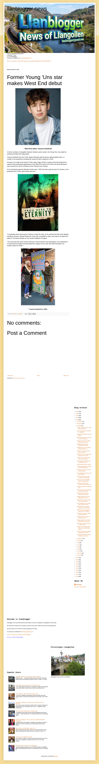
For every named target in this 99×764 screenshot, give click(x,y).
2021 (77, 557)
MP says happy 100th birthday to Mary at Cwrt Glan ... (84, 490)
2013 (77, 574)
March (78, 551)
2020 (77, 559)
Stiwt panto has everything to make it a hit (25, 728)
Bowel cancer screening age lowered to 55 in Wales (83, 510)
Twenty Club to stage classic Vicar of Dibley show (83, 458)
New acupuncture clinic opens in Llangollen (84, 431)
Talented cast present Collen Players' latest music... (83, 441)
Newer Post (10, 375)
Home (38, 375)
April (78, 549)
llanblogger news (27, 9)
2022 (77, 419)
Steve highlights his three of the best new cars (84, 474)
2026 (77, 411)
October (79, 425)
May (78, 546)
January (79, 555)
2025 (77, 413)
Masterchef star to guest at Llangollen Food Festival (83, 507)
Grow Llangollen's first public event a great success (83, 504)
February (79, 553)
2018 (77, 564)
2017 (77, 566)
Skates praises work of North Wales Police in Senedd (83, 520)
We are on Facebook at (12, 61)
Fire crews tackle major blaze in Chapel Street (26, 711)
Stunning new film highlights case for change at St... (83, 480)
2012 (77, 576)
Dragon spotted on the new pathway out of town (83, 497)
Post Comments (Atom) (19, 378)
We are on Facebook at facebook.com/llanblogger (18, 634)
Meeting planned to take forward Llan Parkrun (82, 445)
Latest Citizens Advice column (84, 464)
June (78, 544)
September (80, 538)
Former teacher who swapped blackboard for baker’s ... (84, 532)
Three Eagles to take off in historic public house (27, 693)
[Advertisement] (81, 95)
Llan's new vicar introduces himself (24, 737)
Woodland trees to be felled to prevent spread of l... (84, 448)
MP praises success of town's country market (84, 470)
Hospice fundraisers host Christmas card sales (83, 494)
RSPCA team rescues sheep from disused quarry (83, 500)
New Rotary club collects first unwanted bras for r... (84, 461)
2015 (77, 570)
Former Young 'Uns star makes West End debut (84, 428)
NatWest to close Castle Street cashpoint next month (84, 455)
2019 (77, 562)
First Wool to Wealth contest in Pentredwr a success (84, 535)
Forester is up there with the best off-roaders (83, 451)
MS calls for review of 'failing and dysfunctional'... (83, 514)
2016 (77, 568)
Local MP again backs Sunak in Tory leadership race (84, 467)
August (79, 540)
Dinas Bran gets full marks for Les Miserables (26, 745)
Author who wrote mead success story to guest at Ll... (84, 484)
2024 (77, 415)
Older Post (66, 375)
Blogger (56, 756)
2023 (77, 417)
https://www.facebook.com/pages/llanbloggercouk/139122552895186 (34, 61)
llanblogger (79, 584)
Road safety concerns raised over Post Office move (28, 685)
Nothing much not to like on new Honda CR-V (83, 517)
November (79, 423)
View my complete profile (80, 586)
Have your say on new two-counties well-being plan (83, 477)
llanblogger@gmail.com (26, 58)
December (79, 421)
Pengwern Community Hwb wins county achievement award (83, 528)
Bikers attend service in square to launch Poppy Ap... (84, 438)
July (78, 542)
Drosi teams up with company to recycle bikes (84, 524)
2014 (77, 572)
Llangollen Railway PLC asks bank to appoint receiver (28, 676)
